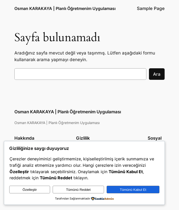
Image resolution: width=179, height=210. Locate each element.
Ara (157, 74)
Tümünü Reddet (78, 190)
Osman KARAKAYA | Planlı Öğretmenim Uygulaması (65, 8)
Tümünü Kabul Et (133, 190)
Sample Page (151, 8)
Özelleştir (30, 190)
